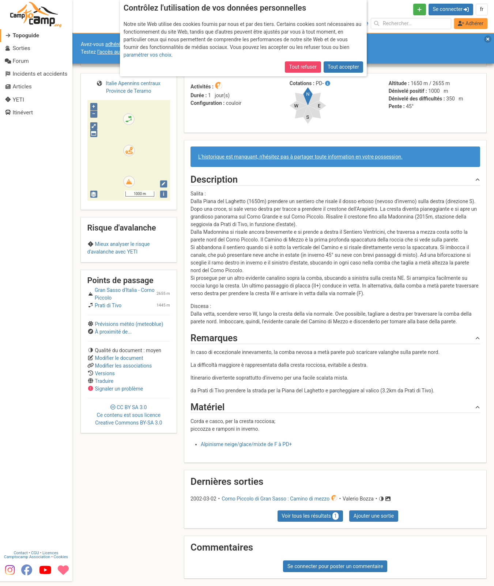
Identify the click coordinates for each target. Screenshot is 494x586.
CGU (36, 547)
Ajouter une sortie (374, 516)
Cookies (61, 551)
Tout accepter (343, 66)
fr (481, 9)
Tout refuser (303, 66)
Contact (21, 547)
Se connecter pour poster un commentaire (335, 566)
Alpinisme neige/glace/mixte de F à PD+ (246, 444)
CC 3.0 (128, 415)
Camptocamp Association (27, 551)
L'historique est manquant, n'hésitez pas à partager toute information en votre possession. (300, 157)
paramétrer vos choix (147, 54)
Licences (51, 547)
